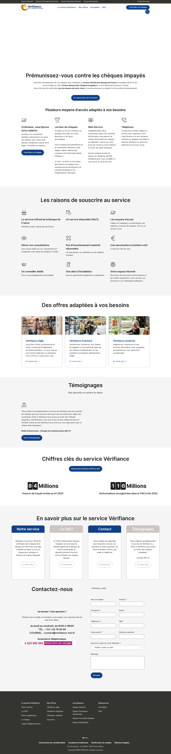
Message (94, 654)
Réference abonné (126, 632)
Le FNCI (24, 711)
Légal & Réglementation (31, 724)
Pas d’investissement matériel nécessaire (83, 247)
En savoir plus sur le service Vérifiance (85, 518)
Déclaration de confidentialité (52, 743)
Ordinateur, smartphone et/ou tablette (35, 129)
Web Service (95, 127)
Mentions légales (122, 743)
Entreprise (96, 610)
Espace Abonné (27, 1)
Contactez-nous (144, 1)
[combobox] (117, 647)
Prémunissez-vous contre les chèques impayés (85, 75)
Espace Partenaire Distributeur (47, 1)
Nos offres (83, 7)
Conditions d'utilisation (78, 743)
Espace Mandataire (91, 1)
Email (122, 610)
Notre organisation (29, 715)
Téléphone (127, 127)
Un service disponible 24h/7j (82, 219)
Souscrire (51, 720)
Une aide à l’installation (79, 271)
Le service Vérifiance (67, 7)
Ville (121, 621)
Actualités (94, 7)
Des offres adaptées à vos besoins (85, 305)
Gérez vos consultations (35, 245)
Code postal (96, 632)
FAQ (104, 7)
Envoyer (96, 675)
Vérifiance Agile (53, 707)
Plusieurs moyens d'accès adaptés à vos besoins (85, 110)
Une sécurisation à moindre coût (129, 245)
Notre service (27, 707)
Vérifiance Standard (55, 711)
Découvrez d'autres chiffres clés (85, 469)
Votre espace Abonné (122, 271)
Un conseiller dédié (32, 271)
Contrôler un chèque (138, 7)
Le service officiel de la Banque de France (40, 221)
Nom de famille (97, 600)
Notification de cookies (101, 743)
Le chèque (25, 720)
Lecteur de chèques (66, 127)
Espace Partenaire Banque (71, 1)
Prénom (123, 600)
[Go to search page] (147, 12)
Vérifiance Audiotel (54, 715)
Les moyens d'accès (122, 219)
